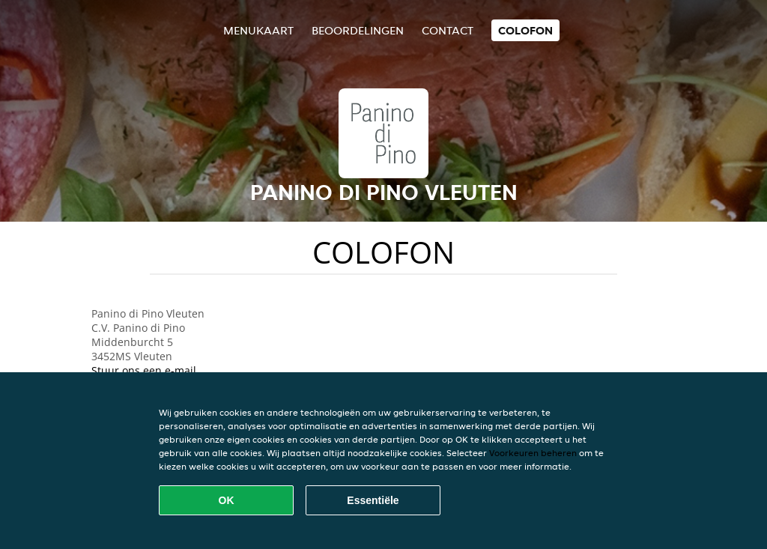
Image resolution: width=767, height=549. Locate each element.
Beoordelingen (358, 30)
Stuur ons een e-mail (143, 370)
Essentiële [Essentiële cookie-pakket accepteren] (372, 500)
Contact (447, 30)
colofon (525, 30)
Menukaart (258, 30)
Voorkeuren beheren (533, 452)
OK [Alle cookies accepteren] (226, 500)
